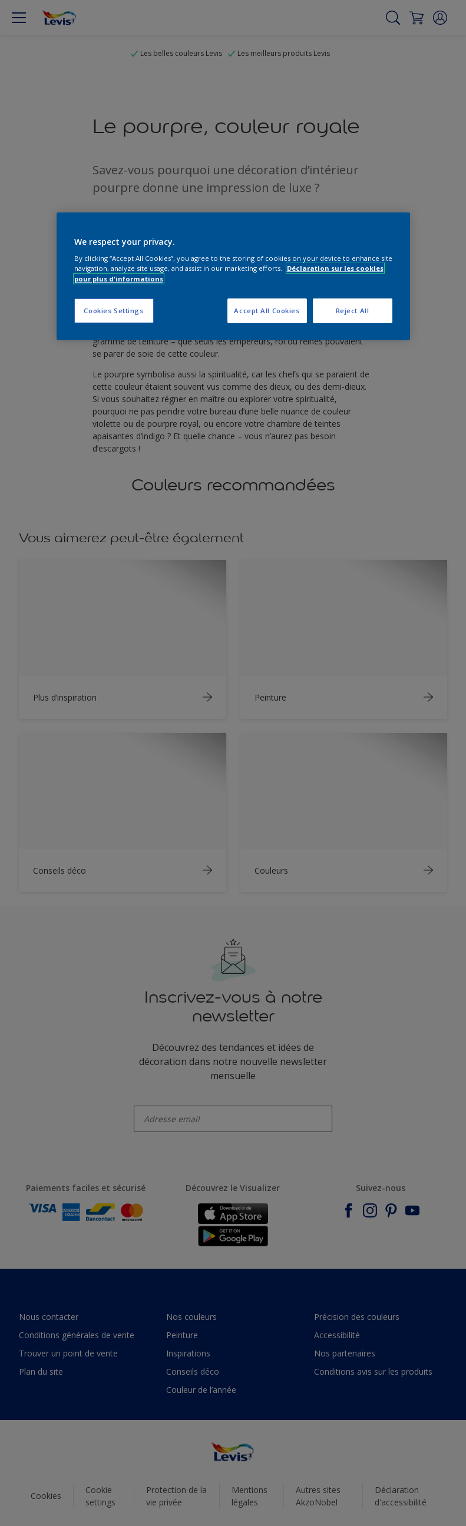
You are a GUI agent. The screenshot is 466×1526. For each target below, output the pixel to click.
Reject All (352, 310)
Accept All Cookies (266, 310)
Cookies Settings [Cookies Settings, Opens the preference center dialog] (113, 310)
